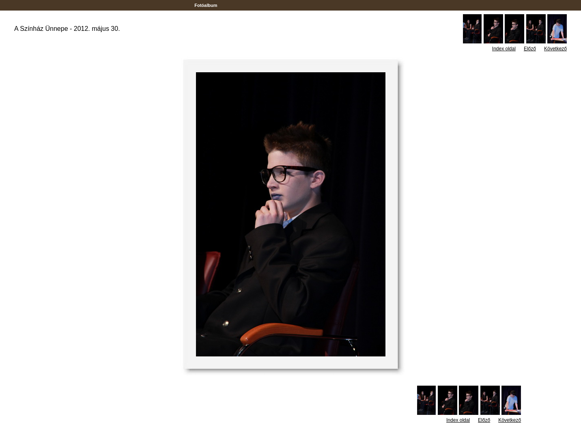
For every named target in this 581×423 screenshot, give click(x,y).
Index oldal (504, 49)
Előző (530, 49)
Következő (555, 49)
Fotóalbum (205, 5)
